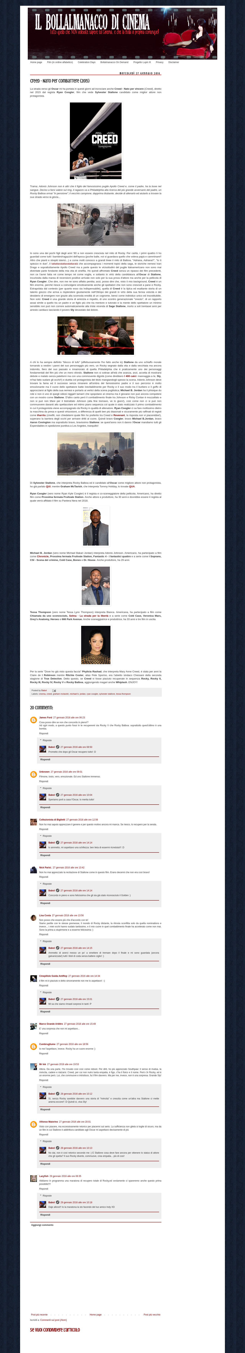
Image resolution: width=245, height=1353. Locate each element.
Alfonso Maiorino (48, 1121)
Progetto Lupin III (142, 62)
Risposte (47, 740)
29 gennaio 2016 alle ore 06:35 (65, 1176)
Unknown (44, 771)
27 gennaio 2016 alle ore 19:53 (63, 1064)
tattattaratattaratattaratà (65, 263)
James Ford (45, 717)
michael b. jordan (78, 694)
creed (49, 694)
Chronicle (43, 556)
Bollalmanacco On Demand (114, 62)
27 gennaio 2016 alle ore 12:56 (82, 819)
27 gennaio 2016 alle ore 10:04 (76, 795)
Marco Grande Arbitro (51, 1024)
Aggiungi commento (42, 1225)
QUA (132, 486)
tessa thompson (123, 694)
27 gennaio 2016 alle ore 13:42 (68, 867)
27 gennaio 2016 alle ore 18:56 (72, 1044)
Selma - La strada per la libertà (88, 615)
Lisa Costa (45, 915)
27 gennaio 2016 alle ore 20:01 (75, 1121)
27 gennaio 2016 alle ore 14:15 (76, 948)
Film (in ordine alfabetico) (60, 62)
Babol (51, 747)
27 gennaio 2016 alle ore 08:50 (76, 747)
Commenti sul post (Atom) (53, 1320)
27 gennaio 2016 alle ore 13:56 (68, 915)
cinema (42, 694)
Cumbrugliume (47, 1044)
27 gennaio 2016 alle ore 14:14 (76, 842)
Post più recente (39, 1314)
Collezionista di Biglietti (52, 819)
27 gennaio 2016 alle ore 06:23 (69, 717)
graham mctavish (61, 694)
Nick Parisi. (45, 867)
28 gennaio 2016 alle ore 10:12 (76, 1093)
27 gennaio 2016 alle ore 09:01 (66, 771)
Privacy (159, 62)
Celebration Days (87, 62)
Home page (36, 62)
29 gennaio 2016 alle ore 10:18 (76, 1202)
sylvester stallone (107, 694)
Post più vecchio (152, 1314)
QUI (48, 486)
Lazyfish (43, 1176)
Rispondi (43, 733)
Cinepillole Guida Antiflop (53, 976)
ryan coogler (92, 694)
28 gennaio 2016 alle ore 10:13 (76, 1148)
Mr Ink (42, 1064)
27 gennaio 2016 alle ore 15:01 (76, 999)
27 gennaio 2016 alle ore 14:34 (84, 976)
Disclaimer (173, 62)
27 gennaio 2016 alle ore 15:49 (80, 1024)
